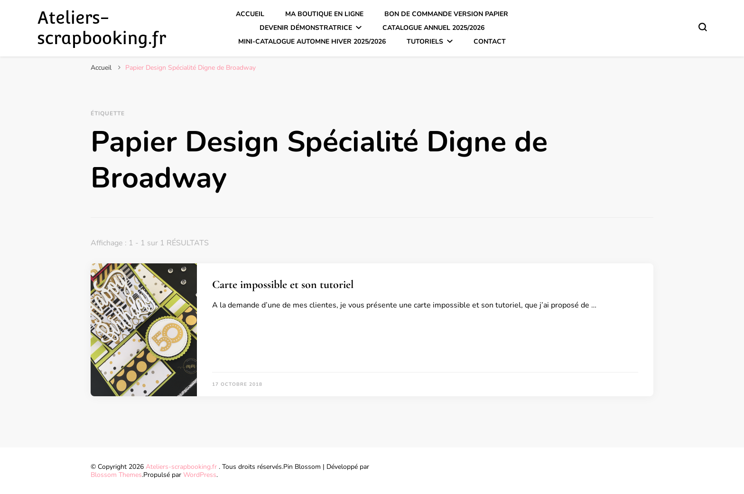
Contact (490, 41)
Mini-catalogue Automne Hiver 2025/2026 (312, 41)
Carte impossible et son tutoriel (282, 284)
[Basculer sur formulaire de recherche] (702, 27)
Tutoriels (425, 41)
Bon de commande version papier (446, 14)
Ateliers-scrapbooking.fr (101, 28)
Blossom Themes (116, 474)
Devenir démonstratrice (306, 27)
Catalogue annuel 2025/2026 (433, 27)
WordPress (199, 474)
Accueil (250, 14)
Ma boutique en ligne (324, 14)
